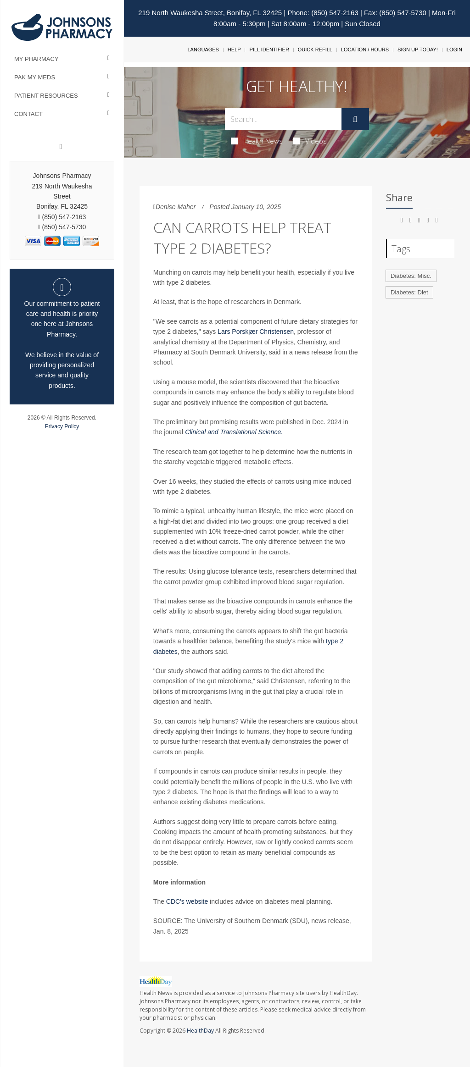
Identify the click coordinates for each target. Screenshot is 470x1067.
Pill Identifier (269, 49)
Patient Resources (46, 95)
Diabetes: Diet (409, 292)
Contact (28, 114)
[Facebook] (61, 146)
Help (234, 49)
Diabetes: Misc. (411, 275)
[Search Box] (283, 119)
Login (454, 49)
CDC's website (187, 901)
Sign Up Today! (417, 49)
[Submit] (355, 119)
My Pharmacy (36, 58)
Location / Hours (365, 49)
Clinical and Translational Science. (234, 432)
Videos (310, 140)
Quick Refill (315, 49)
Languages (202, 49)
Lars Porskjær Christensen (256, 331)
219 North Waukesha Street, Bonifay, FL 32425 (210, 13)
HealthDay (200, 1030)
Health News (257, 140)
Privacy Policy (62, 426)
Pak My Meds (34, 77)
